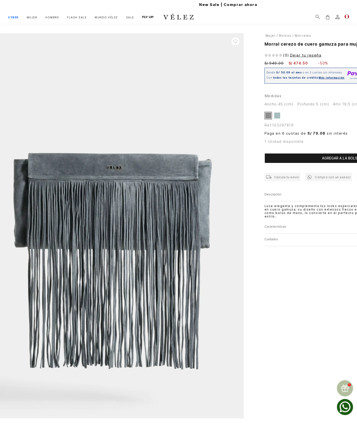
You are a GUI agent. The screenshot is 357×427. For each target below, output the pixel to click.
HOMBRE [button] (52, 17)
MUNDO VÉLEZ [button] (106, 17)
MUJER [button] (32, 17)
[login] (337, 17)
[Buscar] (318, 17)
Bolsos (285, 35)
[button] (327, 17)
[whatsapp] (345, 407)
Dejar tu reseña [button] (306, 55)
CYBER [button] (13, 17)
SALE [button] (130, 17)
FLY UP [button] (147, 17)
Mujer (271, 35)
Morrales (303, 35)
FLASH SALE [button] (77, 17)
